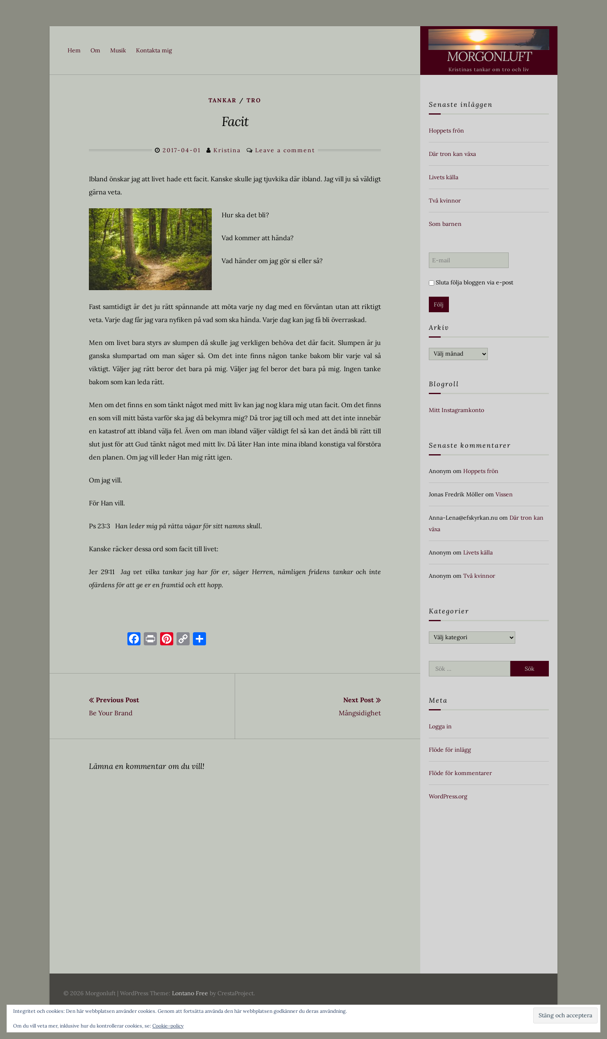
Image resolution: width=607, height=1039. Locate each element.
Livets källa (443, 177)
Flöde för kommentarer (460, 773)
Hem (74, 50)
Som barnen (445, 224)
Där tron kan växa (452, 154)
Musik (118, 50)
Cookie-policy (167, 1026)
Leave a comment (285, 150)
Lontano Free (190, 993)
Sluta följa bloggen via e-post (471, 282)
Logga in (440, 726)
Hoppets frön (446, 130)
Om (95, 50)
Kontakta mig (154, 50)
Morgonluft (489, 56)
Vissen (504, 494)
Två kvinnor (445, 200)
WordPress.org (448, 796)
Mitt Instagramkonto (456, 410)
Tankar (222, 100)
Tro (254, 100)
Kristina (227, 150)
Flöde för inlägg (450, 749)
